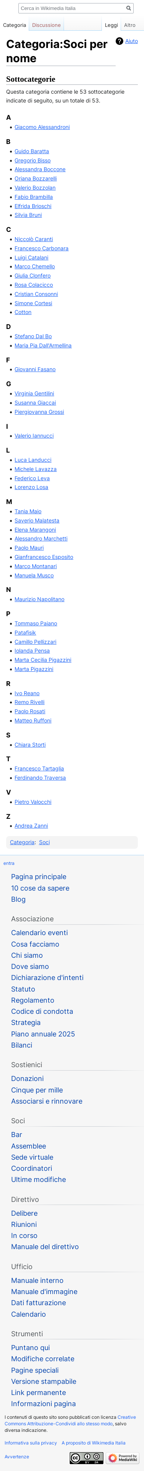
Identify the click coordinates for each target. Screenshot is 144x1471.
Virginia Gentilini (34, 393)
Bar (16, 1135)
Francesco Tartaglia (39, 768)
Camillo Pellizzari (35, 641)
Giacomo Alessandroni (42, 127)
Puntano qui (30, 1348)
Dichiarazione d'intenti (47, 978)
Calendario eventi (39, 933)
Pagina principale (38, 877)
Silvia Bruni (28, 215)
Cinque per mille (37, 1090)
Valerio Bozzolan (35, 187)
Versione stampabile (43, 1381)
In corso (24, 1235)
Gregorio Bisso (33, 160)
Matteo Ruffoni (33, 720)
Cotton (23, 312)
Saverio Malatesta (37, 520)
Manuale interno (37, 1280)
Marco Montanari (36, 566)
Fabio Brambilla (34, 196)
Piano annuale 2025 (43, 1034)
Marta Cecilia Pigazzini (43, 659)
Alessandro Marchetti (41, 538)
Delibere (24, 1213)
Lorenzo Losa (31, 487)
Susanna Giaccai (35, 402)
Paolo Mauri (29, 547)
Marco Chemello (35, 266)
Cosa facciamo (35, 944)
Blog (18, 899)
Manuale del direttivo (45, 1247)
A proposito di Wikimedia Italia (94, 1443)
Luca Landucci (33, 459)
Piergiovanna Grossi (39, 411)
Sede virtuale (32, 1157)
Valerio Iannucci (34, 435)
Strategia (26, 1022)
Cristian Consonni (36, 294)
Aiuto (131, 41)
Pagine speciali (35, 1370)
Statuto (23, 989)
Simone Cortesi (33, 303)
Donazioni (27, 1078)
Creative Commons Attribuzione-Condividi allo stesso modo (70, 1420)
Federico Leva (32, 478)
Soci (44, 842)
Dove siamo (30, 966)
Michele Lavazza (36, 469)
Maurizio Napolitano (39, 599)
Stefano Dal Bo (33, 336)
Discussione (46, 25)
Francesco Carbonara (42, 248)
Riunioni (24, 1224)
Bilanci (21, 1045)
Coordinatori (31, 1168)
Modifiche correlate (42, 1359)
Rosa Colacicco (34, 284)
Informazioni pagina (43, 1404)
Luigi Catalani (31, 257)
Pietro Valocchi (33, 801)
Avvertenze (17, 1456)
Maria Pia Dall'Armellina (43, 345)
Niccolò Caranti (34, 239)
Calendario (28, 1314)
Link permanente (38, 1392)
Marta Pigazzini (34, 669)
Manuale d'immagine (44, 1292)
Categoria (22, 842)
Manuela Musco (34, 575)
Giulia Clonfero (33, 275)
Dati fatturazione (38, 1303)
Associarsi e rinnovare (46, 1101)
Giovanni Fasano (35, 369)
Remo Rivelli (29, 702)
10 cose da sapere (40, 888)
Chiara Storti (30, 744)
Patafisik (25, 632)
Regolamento (32, 1000)
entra (9, 863)
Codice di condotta (42, 1011)
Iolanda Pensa (32, 650)
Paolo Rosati (30, 711)
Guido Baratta (32, 151)
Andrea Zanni (31, 825)
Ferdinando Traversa (40, 777)
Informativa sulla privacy (31, 1443)
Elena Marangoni (35, 529)
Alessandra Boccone (40, 169)
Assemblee (28, 1146)
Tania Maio (28, 511)
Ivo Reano (27, 693)
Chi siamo (27, 955)
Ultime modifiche (38, 1179)
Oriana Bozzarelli (36, 178)
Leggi (107, 25)
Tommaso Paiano (36, 623)
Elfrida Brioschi (33, 206)
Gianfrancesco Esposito (44, 557)
